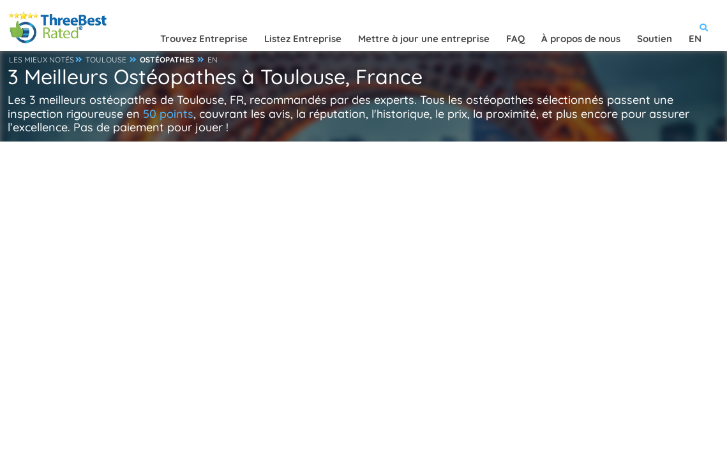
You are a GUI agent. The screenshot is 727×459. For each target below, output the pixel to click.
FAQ (515, 39)
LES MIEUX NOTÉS (41, 59)
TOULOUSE (106, 59)
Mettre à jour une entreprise (424, 39)
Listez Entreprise (302, 39)
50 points (168, 113)
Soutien (654, 39)
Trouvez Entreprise (204, 39)
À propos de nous (580, 39)
